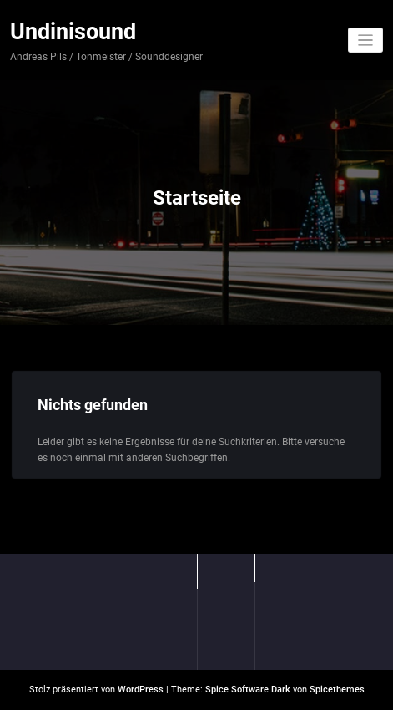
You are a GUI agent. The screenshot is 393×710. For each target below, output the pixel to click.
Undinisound (73, 31)
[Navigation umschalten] (366, 40)
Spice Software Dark (247, 689)
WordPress (141, 689)
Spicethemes (337, 689)
